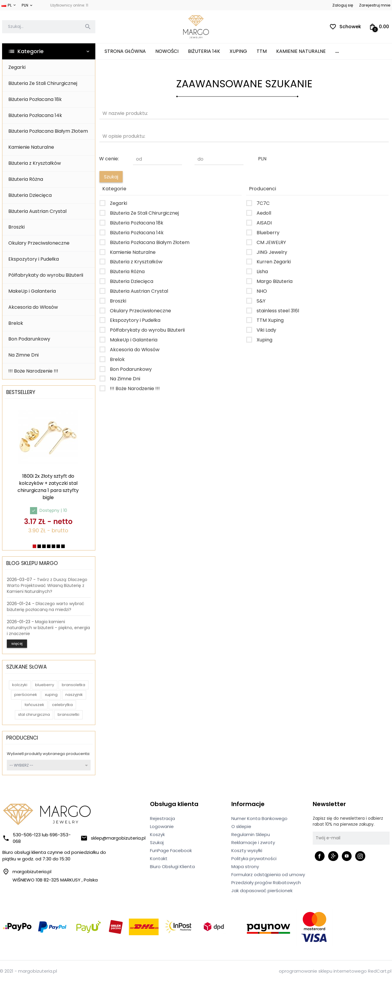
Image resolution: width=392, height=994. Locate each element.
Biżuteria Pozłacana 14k (35, 115)
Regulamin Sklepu (250, 834)
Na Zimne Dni (23, 355)
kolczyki (19, 685)
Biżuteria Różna (25, 179)
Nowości (166, 51)
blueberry (44, 685)
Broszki (16, 227)
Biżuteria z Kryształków (34, 163)
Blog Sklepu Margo (32, 563)
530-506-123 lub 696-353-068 (36, 838)
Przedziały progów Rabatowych (266, 882)
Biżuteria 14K (204, 51)
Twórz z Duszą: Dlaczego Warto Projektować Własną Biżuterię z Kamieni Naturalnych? (47, 585)
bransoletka (73, 685)
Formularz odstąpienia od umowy (268, 874)
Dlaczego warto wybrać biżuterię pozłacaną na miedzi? (45, 606)
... (337, 51)
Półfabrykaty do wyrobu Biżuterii (45, 275)
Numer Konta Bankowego (259, 818)
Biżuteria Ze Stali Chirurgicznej (42, 83)
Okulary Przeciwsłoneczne (38, 243)
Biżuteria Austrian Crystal (37, 211)
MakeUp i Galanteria (32, 291)
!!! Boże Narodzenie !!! (33, 371)
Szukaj (157, 842)
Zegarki (17, 67)
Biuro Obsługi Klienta (172, 866)
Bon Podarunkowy (29, 338)
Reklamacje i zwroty (253, 842)
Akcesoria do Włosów (33, 307)
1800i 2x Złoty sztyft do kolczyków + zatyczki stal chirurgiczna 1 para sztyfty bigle (48, 487)
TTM (262, 51)
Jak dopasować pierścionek (262, 890)
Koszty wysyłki (246, 850)
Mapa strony (245, 866)
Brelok (15, 323)
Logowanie (162, 826)
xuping (51, 694)
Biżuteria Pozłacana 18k (35, 99)
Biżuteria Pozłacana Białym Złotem (48, 131)
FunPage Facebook (171, 850)
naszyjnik (74, 694)
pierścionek (25, 694)
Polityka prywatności (253, 858)
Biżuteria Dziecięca (30, 195)
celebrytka (62, 704)
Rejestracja (162, 818)
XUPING (238, 51)
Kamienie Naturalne (301, 51)
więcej (17, 643)
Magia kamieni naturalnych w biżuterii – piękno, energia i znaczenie (48, 628)
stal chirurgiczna (34, 714)
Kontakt (158, 858)
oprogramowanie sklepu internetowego (323, 971)
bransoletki (68, 714)
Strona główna (125, 51)
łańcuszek (34, 704)
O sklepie (241, 826)
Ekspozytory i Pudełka (33, 259)
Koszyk (157, 834)
